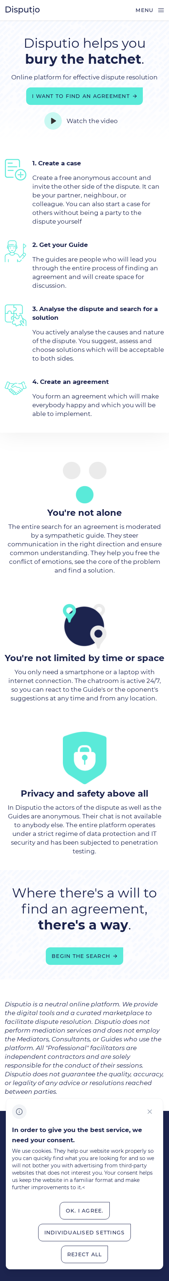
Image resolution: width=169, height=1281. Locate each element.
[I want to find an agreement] (84, 96)
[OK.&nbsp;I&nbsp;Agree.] (85, 1210)
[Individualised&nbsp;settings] (84, 1232)
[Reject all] (84, 1254)
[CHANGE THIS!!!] (149, 1111)
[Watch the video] (84, 121)
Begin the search (81, 956)
